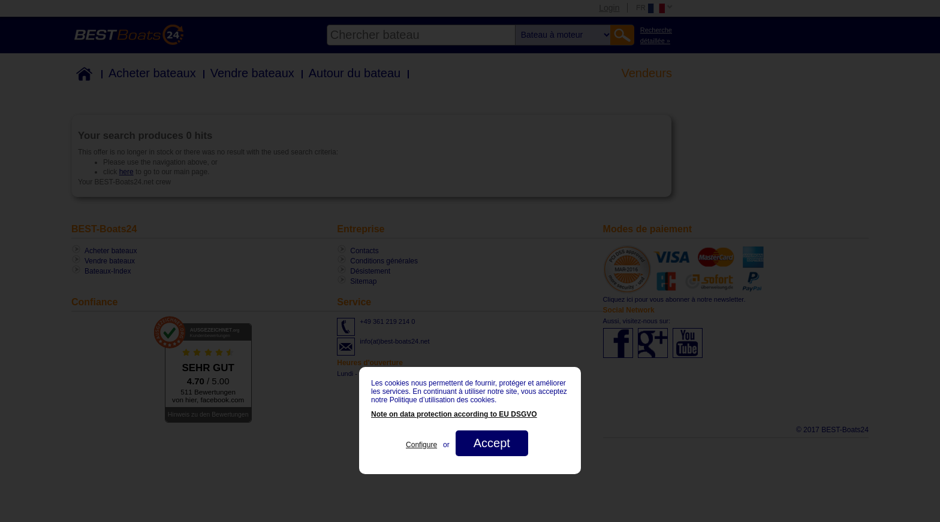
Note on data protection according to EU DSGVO (454, 414)
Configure (421, 445)
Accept (492, 443)
